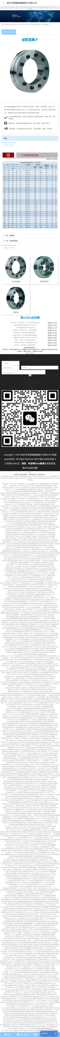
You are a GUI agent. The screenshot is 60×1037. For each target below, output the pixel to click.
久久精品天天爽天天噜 (36, 749)
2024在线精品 (16, 822)
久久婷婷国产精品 (49, 955)
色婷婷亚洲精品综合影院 (10, 1021)
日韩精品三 (49, 675)
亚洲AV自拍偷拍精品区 (27, 978)
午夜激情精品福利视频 (51, 953)
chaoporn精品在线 (27, 542)
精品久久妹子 (50, 504)
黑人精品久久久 (9, 811)
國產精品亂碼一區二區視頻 (32, 923)
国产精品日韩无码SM (45, 689)
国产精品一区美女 (26, 822)
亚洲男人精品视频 (23, 1021)
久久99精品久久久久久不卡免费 (45, 598)
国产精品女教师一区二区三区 (32, 534)
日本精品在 (15, 742)
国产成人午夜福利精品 (12, 630)
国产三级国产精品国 (49, 712)
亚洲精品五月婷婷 (52, 725)
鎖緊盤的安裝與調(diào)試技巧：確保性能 (25, 337)
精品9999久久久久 (32, 871)
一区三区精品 (55, 850)
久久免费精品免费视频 (30, 963)
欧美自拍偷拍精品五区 (19, 946)
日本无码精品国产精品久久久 (17, 579)
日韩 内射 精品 (42, 733)
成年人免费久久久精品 (9, 869)
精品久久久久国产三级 (22, 697)
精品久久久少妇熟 (49, 572)
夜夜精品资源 (22, 585)
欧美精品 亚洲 (34, 695)
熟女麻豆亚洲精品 (29, 663)
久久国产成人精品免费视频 (19, 817)
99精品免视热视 (19, 667)
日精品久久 (33, 484)
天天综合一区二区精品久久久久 (22, 611)
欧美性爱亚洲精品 (53, 944)
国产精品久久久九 (24, 880)
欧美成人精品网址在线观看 (20, 774)
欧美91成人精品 (22, 779)
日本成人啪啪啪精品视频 (20, 901)
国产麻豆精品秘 (17, 950)
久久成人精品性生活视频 (48, 811)
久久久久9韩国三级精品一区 (49, 965)
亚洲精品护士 (48, 1010)
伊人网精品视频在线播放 (47, 935)
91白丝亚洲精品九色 (35, 517)
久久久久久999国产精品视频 (12, 648)
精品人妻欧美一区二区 (28, 631)
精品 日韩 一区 (42, 500)
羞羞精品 (3, 613)
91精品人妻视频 (21, 871)
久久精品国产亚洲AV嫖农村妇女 (13, 534)
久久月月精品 (33, 502)
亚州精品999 (12, 856)
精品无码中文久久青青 (52, 703)
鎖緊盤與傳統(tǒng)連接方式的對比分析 (25, 325)
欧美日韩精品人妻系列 (50, 922)
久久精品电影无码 (7, 757)
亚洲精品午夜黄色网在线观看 (8, 832)
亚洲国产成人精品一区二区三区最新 (13, 663)
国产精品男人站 (43, 864)
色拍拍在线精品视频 (42, 699)
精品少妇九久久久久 (25, 912)
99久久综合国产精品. (29, 961)
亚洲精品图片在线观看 (14, 587)
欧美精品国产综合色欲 (6, 695)
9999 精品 (55, 910)
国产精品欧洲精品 (45, 506)
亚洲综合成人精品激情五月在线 (41, 772)
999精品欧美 (54, 985)
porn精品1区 (28, 998)
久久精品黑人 (45, 989)
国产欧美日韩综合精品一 (49, 517)
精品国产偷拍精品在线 (31, 792)
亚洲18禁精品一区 (28, 676)
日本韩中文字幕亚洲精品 (10, 759)
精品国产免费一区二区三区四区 (46, 688)
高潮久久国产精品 (54, 951)
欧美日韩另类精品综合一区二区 (16, 613)
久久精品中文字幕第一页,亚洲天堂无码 (11, 864)
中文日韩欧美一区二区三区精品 (15, 719)
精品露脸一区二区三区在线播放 (9, 543)
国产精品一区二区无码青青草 (34, 659)
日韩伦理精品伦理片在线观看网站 (15, 572)
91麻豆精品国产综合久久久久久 (39, 757)
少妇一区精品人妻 (50, 914)
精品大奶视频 (21, 813)
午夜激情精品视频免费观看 (36, 1023)
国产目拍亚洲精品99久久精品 (37, 800)
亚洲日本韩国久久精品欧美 (46, 991)
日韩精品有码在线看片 (8, 633)
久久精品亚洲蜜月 (21, 873)
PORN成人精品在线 (6, 774)
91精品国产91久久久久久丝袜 (28, 1006)
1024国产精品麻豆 (52, 978)
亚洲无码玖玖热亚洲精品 (8, 944)
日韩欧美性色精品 (46, 747)
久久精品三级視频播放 (23, 953)
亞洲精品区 (41, 746)
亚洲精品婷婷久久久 (48, 927)
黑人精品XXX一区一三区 (39, 498)
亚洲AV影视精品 (10, 1004)
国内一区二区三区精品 (7, 980)
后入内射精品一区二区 (19, 731)
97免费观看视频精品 (50, 508)
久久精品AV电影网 (32, 991)
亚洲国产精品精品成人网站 (48, 485)
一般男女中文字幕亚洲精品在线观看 (11, 916)
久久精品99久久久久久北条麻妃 (45, 905)
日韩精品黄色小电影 (20, 908)
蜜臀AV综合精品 (52, 929)
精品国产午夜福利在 (21, 875)
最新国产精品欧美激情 (8, 770)
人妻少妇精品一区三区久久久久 (15, 967)
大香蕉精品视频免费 (39, 890)
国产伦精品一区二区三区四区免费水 (31, 839)
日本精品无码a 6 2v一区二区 (50, 982)
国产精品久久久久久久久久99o (26, 652)
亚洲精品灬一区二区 (31, 746)
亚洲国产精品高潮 (7, 560)
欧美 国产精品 (21, 603)
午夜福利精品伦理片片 (11, 882)
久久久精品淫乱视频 (49, 880)
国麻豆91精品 (37, 998)
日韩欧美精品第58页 (25, 772)
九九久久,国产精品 (6, 611)
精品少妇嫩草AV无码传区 (32, 581)
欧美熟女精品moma (28, 1019)
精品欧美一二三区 (11, 852)
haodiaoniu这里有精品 (24, 510)
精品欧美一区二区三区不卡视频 (45, 796)
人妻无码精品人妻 (38, 781)
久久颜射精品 (23, 712)
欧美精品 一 (24, 523)
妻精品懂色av (6, 551)
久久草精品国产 (10, 892)
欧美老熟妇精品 (54, 989)
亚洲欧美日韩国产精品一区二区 (35, 914)
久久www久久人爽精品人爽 (37, 527)
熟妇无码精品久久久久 (27, 764)
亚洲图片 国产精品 (24, 805)
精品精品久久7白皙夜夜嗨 (8, 996)
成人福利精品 (19, 620)
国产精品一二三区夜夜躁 (52, 834)
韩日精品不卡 (19, 849)
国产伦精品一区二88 (43, 794)
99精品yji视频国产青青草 (25, 618)
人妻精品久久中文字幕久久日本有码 (20, 498)
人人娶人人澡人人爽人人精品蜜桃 (49, 1002)
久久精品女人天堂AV (40, 740)
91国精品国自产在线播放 (38, 714)
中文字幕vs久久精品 (53, 867)
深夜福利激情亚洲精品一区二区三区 (13, 888)
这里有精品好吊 (35, 805)
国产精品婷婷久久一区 (10, 585)
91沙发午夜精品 (43, 946)
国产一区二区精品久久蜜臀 (33, 719)
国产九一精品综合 (12, 491)
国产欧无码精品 (36, 489)
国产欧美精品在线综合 (31, 813)
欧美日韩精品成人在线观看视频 (50, 832)
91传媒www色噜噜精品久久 (32, 616)
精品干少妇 (37, 809)
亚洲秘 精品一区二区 (47, 779)
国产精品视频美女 (37, 957)
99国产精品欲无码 (22, 1023)
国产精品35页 (56, 695)
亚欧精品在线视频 (54, 907)
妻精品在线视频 (40, 723)
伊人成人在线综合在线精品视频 (48, 519)
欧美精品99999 (6, 727)
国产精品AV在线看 (50, 933)
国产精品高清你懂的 (25, 742)
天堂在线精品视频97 (46, 858)
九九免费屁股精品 (51, 1026)
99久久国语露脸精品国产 (49, 938)
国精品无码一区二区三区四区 (16, 689)
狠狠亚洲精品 (42, 901)
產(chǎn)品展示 (23, 24)
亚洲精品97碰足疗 (16, 931)
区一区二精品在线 (21, 646)
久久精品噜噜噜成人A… (31, 592)
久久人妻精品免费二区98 (26, 487)
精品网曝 (52, 895)
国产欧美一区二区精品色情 (47, 529)
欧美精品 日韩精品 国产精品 (47, 650)
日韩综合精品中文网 (44, 613)
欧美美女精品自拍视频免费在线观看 (41, 590)
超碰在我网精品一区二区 (20, 665)
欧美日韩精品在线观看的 (11, 781)
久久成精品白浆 (4, 498)
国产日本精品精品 (54, 699)
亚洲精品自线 (19, 545)
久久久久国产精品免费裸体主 (25, 628)
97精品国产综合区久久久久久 (9, 776)
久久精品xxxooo (7, 1013)
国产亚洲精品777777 (13, 1006)
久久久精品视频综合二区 (21, 527)
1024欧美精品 (55, 506)
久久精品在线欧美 (54, 961)
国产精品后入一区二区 (8, 512)
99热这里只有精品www (48, 534)
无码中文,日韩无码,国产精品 (50, 665)
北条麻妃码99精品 (38, 639)
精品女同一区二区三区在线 (15, 837)
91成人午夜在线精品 (53, 800)
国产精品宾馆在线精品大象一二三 (14, 841)
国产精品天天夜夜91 (34, 779)
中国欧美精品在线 (40, 940)
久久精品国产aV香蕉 (24, 714)
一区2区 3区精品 (37, 570)
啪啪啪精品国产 (20, 794)
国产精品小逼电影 (27, 727)
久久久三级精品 (23, 993)
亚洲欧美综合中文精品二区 (8, 659)
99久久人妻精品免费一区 (35, 787)
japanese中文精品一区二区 (10, 487)
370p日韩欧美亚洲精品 (49, 648)
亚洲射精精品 (19, 1017)
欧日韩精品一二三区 (45, 695)
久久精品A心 (46, 886)
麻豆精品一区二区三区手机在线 (36, 646)
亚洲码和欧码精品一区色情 (30, 615)
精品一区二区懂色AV (53, 682)
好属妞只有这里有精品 (18, 914)
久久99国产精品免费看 (48, 489)
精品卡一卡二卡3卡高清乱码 (45, 630)
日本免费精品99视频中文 (22, 512)
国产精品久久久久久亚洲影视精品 (14, 729)
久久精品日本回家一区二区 (52, 1025)
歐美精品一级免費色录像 (38, 776)
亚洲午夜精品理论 (38, 543)
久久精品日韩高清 (28, 893)
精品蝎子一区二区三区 (31, 967)
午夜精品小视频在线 (30, 553)
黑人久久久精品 (25, 785)
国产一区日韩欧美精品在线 (21, 757)
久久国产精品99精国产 (12, 721)
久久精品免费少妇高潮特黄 (35, 508)
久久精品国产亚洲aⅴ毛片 (32, 538)
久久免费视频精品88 (46, 706)
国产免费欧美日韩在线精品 (23, 798)
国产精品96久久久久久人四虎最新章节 (11, 961)
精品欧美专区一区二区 (7, 506)
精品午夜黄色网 (21, 659)
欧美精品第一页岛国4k (50, 770)
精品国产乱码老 (49, 892)
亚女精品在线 (37, 530)
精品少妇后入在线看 (35, 669)
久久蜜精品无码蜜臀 (23, 759)
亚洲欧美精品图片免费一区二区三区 (15, 991)
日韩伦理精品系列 (51, 1021)
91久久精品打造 (20, 892)
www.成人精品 (39, 736)
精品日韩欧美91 (7, 1011)
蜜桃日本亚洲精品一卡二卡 (48, 875)
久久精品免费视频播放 (11, 618)
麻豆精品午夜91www (11, 920)
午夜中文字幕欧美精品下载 (28, 514)
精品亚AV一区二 (10, 678)
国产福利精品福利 (21, 718)
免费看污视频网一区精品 (41, 1008)
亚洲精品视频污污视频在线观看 (37, 867)
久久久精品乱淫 (6, 1000)
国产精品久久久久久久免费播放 (25, 723)
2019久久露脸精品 (7, 753)
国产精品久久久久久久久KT (46, 792)
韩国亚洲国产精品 (40, 1019)
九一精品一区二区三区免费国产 (35, 703)
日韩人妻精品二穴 (52, 817)
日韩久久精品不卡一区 (9, 697)
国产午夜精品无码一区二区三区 (12, 1019)
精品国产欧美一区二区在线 (48, 860)
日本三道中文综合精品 (22, 493)
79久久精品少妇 (22, 744)
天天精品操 (22, 882)
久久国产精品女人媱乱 (46, 704)
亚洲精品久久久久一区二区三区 (32, 931)
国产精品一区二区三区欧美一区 (28, 937)
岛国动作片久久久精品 (11, 937)
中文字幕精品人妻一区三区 (35, 624)
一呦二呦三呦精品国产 (32, 689)
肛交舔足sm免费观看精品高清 (49, 923)
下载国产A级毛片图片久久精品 (10, 912)
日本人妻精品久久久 (46, 802)
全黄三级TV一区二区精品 (22, 980)
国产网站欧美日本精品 (25, 951)
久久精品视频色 (54, 854)
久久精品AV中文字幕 (30, 918)
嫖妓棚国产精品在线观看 (50, 673)
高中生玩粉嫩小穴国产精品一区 (26, 699)
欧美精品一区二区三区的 (7, 671)
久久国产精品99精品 (10, 871)
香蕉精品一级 (44, 697)
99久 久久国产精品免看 (53, 776)
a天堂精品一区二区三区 (9, 484)
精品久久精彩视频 (34, 935)
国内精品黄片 (55, 731)
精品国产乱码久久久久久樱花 (9, 738)
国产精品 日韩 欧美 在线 (29, 540)
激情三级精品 (36, 485)
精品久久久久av (34, 697)
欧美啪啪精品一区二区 (9, 542)
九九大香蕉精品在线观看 (14, 596)
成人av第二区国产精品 (33, 854)
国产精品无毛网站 (7, 985)
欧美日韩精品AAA (38, 558)
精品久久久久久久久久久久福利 (45, 873)
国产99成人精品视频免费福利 (36, 675)
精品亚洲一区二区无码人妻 (11, 515)
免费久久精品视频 (14, 890)
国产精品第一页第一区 (32, 802)
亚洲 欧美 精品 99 (6, 901)
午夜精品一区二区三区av (50, 684)
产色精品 (19, 542)
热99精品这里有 (34, 942)
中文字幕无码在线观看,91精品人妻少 (48, 963)
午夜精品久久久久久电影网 (29, 575)
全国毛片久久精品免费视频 (20, 682)
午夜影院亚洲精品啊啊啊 (16, 824)
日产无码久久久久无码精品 (10, 1030)
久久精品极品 (49, 791)
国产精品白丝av (52, 542)
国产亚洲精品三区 (7, 946)
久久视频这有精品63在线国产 (23, 570)
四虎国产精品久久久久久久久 (34, 1025)
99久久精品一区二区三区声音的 (36, 817)
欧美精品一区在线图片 (50, 1013)
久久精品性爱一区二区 (22, 484)
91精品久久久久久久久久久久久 (12, 716)
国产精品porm (51, 983)
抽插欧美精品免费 (32, 946)
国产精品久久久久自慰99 (12, 935)
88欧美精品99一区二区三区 (35, 532)
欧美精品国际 (55, 890)
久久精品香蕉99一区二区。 (46, 680)
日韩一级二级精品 (52, 540)
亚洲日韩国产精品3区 (40, 487)
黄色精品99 (9, 796)
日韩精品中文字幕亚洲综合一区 (26, 905)
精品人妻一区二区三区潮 (35, 1004)
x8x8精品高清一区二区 (51, 950)
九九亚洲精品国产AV (10, 650)
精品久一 (33, 512)
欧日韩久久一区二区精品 (10, 555)
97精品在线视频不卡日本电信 (30, 704)
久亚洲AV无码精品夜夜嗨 (26, 862)
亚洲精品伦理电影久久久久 (31, 626)
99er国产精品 (17, 560)
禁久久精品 (50, 847)
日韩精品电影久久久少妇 (11, 639)
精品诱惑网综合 (11, 877)
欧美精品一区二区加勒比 (26, 809)
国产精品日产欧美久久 (32, 585)
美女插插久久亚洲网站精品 (24, 819)
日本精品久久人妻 (41, 514)
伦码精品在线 (18, 734)
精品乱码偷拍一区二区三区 (22, 695)
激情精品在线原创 (8, 908)
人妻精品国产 (55, 772)
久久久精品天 (21, 996)
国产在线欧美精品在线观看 (52, 543)
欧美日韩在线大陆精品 (8, 910)
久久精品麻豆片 (34, 536)
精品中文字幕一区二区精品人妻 (15, 566)
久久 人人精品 (9, 667)
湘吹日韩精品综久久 (35, 938)
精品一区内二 (31, 873)
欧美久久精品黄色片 (6, 583)
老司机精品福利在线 (38, 693)
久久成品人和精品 (6, 903)
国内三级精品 (49, 523)
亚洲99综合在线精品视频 (47, 536)
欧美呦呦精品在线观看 (24, 489)
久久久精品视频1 (35, 515)
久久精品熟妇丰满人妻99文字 (48, 605)
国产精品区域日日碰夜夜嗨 (21, 766)
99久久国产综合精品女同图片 (47, 789)
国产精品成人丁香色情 (33, 832)
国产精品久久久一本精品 (40, 618)
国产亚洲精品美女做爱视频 (12, 521)
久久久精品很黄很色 (52, 901)
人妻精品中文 (39, 663)
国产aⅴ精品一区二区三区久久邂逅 (17, 675)
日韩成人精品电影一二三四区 (48, 942)
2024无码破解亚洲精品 (39, 635)
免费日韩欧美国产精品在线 (10, 862)
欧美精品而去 (30, 886)
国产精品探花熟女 (21, 789)
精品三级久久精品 (9, 557)
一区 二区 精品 (26, 747)
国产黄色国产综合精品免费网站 (45, 652)
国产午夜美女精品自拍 (53, 498)
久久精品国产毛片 (44, 985)
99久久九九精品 (53, 916)
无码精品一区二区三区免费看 (48, 551)
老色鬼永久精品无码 (31, 733)
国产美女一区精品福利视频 (13, 631)
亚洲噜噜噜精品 (53, 697)
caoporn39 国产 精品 (19, 658)
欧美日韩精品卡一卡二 (13, 791)
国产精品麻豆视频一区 (9, 723)
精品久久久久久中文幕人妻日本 (45, 547)
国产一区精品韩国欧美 (10, 777)
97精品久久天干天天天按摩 (9, 656)
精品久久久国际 (23, 568)
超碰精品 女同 (54, 658)
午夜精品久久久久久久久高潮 (14, 987)
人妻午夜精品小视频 (50, 976)
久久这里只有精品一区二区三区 (51, 774)
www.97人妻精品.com (38, 834)
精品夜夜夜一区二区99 (14, 747)
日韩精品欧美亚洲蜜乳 (44, 579)
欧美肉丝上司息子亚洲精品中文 (25, 770)
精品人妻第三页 (30, 1030)
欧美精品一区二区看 (26, 762)
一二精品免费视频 (52, 633)
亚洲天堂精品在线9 (42, 944)
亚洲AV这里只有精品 (42, 961)
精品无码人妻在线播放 (39, 725)
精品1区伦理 (11, 545)
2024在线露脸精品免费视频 (28, 630)
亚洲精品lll (45, 839)
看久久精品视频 (16, 727)
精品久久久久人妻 (27, 1008)
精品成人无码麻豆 (51, 549)
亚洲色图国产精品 (50, 521)
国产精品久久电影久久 (19, 622)
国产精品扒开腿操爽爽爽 (51, 624)
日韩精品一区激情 (41, 682)
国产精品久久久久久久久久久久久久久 (35, 777)
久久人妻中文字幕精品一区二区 (45, 601)
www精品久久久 (46, 836)
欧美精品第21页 (53, 946)
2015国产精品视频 (23, 948)
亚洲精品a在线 (36, 822)
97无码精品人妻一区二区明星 (9, 951)
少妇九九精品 (53, 757)
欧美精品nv (3, 963)
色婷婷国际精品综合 (22, 1004)
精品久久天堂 (6, 725)
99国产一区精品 (54, 794)
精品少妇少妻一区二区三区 (38, 759)
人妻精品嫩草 (54, 512)
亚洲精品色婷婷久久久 (26, 639)
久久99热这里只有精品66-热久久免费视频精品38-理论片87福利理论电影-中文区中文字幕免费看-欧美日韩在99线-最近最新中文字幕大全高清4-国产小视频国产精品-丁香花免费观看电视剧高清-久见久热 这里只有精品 (30, 8)
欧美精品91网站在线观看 (25, 920)
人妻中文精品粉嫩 (39, 710)
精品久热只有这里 (48, 762)
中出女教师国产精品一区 (13, 669)
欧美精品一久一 (19, 974)
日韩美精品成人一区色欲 (11, 805)
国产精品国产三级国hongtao (24, 1026)
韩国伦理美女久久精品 (35, 959)
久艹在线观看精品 (24, 830)
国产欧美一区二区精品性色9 (40, 510)
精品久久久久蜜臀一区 (21, 506)
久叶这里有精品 (7, 995)
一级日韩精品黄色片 (28, 661)
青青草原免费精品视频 (31, 600)
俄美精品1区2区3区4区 (12, 828)
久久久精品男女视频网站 (9, 744)
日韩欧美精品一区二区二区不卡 (10, 764)
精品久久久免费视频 (49, 787)
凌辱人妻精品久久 (47, 843)
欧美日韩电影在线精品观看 (36, 523)
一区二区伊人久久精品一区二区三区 (14, 826)
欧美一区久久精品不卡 (8, 646)
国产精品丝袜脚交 (21, 867)
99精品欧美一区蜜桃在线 (9, 929)
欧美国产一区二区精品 (23, 869)
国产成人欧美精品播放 (52, 980)
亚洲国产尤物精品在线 (34, 665)
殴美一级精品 (43, 813)
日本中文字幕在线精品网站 (14, 708)
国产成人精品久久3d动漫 (27, 828)
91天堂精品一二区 (7, 658)
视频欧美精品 (7, 517)
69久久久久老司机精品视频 (45, 884)
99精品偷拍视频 (54, 815)
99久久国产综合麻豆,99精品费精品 (46, 734)
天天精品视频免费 (50, 845)
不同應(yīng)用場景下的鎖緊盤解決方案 (25, 342)
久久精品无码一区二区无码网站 (39, 493)
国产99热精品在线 (49, 897)
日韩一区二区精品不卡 (12, 830)
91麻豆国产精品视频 (54, 553)
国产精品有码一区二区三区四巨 (9, 815)
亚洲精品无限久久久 (24, 776)
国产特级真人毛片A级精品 (46, 592)
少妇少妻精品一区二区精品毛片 (14, 792)
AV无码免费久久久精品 (46, 562)
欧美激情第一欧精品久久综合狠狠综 (30, 965)
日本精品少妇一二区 (6, 982)
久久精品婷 (19, 910)
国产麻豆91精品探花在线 (33, 603)
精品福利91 (7, 914)
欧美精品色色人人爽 (30, 925)
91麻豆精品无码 (39, 676)
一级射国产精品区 (19, 783)
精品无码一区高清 (43, 903)
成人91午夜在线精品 (33, 562)
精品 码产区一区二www (11, 993)
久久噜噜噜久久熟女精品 (38, 869)
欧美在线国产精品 (38, 727)
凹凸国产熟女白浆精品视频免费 (33, 849)
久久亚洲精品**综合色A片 (28, 983)
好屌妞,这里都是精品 (24, 555)
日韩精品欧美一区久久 (36, 588)
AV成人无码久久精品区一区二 (46, 645)
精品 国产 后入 (15, 485)
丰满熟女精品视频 (10, 873)
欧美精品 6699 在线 (25, 957)
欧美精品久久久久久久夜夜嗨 (14, 504)
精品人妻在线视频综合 (30, 688)
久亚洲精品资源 (50, 710)
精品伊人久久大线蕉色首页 (26, 656)
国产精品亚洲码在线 (30, 841)
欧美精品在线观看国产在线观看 (13, 895)
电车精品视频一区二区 (36, 671)
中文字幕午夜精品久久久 (12, 594)
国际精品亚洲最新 (22, 856)
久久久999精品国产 (51, 718)
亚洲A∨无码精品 (22, 787)
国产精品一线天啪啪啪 (20, 624)
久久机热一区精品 (19, 746)
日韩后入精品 (17, 985)
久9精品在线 (55, 836)
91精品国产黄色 (43, 916)
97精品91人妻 (31, 944)
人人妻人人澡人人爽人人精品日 (40, 807)
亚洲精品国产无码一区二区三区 (43, 596)
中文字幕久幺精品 (27, 560)
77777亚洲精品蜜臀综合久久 (29, 573)
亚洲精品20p (6, 817)
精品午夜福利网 (22, 491)
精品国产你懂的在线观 (40, 542)
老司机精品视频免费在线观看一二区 (43, 594)
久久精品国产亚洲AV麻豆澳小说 (13, 688)
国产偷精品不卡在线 (23, 989)
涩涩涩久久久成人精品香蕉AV (20, 942)
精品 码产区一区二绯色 (25, 686)
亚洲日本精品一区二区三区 (50, 764)
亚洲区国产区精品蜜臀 (29, 620)
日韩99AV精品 (55, 613)
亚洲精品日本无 (54, 701)
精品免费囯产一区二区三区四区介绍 (33, 987)
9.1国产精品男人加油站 (22, 671)
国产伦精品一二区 (38, 560)
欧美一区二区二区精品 (10, 603)
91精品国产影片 (8, 976)
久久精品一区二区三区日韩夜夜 (48, 768)
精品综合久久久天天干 (10, 933)
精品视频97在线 (41, 983)
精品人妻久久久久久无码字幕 (34, 572)
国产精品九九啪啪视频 (41, 907)
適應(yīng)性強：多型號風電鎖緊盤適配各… (25, 335)
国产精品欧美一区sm (10, 787)
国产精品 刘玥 (45, 854)
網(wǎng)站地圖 (30, 468)
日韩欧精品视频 (33, 525)
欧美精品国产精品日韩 (48, 557)
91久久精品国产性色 (40, 978)
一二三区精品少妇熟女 (11, 880)
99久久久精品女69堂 (47, 491)
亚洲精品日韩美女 (7, 766)
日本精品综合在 (6, 822)
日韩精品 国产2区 (54, 1008)
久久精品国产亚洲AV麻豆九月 (10, 514)
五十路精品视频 (22, 562)
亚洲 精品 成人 (23, 815)
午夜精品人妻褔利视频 (12, 530)
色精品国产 (40, 1010)
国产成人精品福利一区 (34, 691)
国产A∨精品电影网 (37, 995)
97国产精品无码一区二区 (51, 749)
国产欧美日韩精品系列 (24, 897)
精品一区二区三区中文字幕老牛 (16, 577)
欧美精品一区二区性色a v (31, 495)
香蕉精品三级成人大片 (8, 495)
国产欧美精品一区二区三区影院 (35, 892)
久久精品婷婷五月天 (25, 738)
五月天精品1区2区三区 (26, 530)
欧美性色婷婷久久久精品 (45, 1006)
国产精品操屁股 (4, 1025)
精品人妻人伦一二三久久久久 (32, 837)
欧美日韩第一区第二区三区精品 (22, 834)
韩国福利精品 (36, 708)
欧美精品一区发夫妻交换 (30, 910)
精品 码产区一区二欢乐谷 (35, 684)
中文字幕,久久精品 (49, 558)
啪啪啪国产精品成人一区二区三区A (44, 920)
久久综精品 (35, 916)
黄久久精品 (4, 800)
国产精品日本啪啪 (11, 652)
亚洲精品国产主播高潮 (11, 568)
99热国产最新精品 (52, 804)
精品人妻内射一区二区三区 (21, 955)
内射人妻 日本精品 (38, 686)
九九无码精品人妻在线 (9, 1023)
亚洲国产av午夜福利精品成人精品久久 (39, 856)
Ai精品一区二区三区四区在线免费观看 (16, 970)
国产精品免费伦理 (21, 557)
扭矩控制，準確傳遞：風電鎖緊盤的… (25, 345)
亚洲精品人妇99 (39, 828)
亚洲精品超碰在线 (18, 553)
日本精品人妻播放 (47, 545)
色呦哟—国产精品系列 (47, 879)
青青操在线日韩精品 (39, 1026)
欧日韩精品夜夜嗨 (29, 907)
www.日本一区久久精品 (37, 785)
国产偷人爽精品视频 (41, 847)
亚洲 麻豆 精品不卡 (47, 719)
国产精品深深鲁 (28, 545)
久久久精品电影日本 (20, 854)
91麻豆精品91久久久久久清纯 (34, 783)
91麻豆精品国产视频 (50, 755)
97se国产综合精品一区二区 (28, 804)
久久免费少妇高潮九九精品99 (8, 693)
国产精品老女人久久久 (42, 658)
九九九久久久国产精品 (37, 555)
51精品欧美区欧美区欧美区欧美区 (13, 925)
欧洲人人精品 (25, 669)
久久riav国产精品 (54, 839)
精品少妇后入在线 (23, 502)
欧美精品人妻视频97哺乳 (47, 643)
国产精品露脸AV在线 (52, 753)
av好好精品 (34, 1017)
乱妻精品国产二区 (41, 633)
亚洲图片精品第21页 (6, 553)
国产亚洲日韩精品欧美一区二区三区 (29, 1000)
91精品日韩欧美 (32, 901)
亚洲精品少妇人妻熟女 (49, 957)
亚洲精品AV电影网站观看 (52, 693)
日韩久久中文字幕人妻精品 (47, 1015)
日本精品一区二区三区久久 (22, 497)
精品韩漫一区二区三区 (11, 489)
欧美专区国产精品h (9, 1026)
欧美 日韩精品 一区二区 (12, 740)
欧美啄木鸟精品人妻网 (49, 570)
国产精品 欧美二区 (25, 485)
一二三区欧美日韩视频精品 (40, 951)
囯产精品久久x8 (37, 762)
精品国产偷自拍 (30, 796)
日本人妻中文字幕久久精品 (49, 822)
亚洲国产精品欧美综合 (43, 512)
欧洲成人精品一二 (6, 665)
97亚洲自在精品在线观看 (51, 912)
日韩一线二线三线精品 (9, 733)
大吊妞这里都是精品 (36, 880)
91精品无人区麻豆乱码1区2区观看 (15, 581)
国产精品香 (38, 628)
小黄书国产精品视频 (51, 798)
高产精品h (42, 600)
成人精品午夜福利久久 (33, 858)
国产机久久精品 (9, 497)
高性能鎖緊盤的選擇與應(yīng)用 (25, 327)
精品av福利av (34, 948)
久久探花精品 (53, 1030)
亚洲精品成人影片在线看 (12, 710)
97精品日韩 (30, 654)
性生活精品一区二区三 (12, 847)
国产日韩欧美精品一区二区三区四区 (24, 607)
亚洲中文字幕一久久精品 (8, 794)
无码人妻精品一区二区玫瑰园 (29, 564)
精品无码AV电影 (19, 600)
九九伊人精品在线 (44, 701)
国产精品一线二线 (21, 609)
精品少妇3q (19, 678)
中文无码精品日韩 (9, 570)
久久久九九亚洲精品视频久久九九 (39, 583)
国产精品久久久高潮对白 (41, 862)
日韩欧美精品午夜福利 (8, 718)
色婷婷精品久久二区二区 (36, 568)
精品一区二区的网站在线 (8, 703)
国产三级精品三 (8, 558)
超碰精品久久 (6, 684)
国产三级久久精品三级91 (13, 573)
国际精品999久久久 (10, 609)
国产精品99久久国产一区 (32, 888)
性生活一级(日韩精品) (48, 497)
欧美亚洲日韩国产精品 (52, 742)
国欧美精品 (25, 525)
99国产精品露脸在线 (51, 766)
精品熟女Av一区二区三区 (50, 959)
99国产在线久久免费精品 (48, 805)
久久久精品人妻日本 (38, 912)
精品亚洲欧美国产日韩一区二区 (11, 605)
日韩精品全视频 (24, 721)
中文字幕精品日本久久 (50, 727)
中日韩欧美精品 (21, 650)
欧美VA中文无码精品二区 (32, 551)
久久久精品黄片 (53, 611)
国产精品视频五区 (31, 794)
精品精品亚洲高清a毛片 (13, 762)
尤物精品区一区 (5, 850)
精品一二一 (7, 485)
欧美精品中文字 (30, 658)
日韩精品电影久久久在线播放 (34, 976)
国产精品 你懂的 (49, 852)
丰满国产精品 (27, 916)
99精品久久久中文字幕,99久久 (12, 588)
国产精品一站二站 (53, 514)
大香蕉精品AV (39, 770)
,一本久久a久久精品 (9, 798)
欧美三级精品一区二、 (35, 761)
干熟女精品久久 (52, 585)
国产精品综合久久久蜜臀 (11, 809)
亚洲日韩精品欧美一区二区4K (43, 893)
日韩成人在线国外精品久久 (13, 680)
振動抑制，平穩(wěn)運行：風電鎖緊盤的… (25, 330)
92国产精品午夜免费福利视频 (13, 1015)
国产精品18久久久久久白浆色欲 (15, 865)
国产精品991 (18, 601)
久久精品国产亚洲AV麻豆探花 (10, 978)
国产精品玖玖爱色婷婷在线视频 (13, 860)
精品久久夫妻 (49, 877)
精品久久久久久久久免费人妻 (30, 706)
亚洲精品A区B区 (21, 703)
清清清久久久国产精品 (11, 643)
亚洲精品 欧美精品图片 (22, 899)
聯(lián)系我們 (30, 353)
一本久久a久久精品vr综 (13, 523)
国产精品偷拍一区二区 (50, 744)
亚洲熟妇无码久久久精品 (37, 980)
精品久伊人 (43, 585)
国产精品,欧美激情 (9, 1017)
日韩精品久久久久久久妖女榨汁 (32, 843)
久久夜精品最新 (53, 484)
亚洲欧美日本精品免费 (31, 996)
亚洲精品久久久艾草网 (45, 587)
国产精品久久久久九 (51, 1023)
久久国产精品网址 (24, 749)
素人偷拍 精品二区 (9, 549)
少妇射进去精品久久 (44, 850)
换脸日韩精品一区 (30, 865)
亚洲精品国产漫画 (52, 635)
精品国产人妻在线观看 (25, 781)
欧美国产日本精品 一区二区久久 (15, 538)
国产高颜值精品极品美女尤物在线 (10, 839)
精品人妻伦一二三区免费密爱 (8, 510)
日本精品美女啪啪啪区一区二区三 (18, 800)
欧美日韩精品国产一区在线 (35, 744)
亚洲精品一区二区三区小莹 (30, 587)
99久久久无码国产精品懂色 (12, 785)
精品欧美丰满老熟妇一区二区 (18, 684)
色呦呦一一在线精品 (48, 669)
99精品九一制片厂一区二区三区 (16, 641)
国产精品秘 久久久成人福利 (30, 680)
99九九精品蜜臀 (22, 508)
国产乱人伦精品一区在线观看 (28, 645)
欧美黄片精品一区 (33, 506)
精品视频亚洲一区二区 (42, 1030)
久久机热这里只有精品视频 (12, 529)
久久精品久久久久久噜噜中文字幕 (49, 996)
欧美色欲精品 (32, 1010)
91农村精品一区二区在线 (49, 761)
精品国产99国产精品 (27, 594)
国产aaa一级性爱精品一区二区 (36, 908)
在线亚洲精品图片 (28, 596)
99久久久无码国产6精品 (32, 974)
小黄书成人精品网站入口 (48, 809)
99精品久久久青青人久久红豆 (11, 519)
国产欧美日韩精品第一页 (19, 637)
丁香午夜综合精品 (31, 579)
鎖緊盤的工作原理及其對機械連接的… (25, 332)
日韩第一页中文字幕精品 (47, 678)
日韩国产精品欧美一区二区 (35, 637)
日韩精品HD (53, 807)
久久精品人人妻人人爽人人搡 (14, 592)
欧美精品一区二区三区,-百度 (47, 948)
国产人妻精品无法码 (50, 781)
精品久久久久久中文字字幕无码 (34, 667)
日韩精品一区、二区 (50, 588)
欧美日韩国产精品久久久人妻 (9, 772)
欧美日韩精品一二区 (29, 598)
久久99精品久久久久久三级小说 (35, 826)
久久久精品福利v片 (51, 714)
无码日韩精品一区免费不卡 (17, 886)
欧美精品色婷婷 (7, 637)
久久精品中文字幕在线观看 (18, 1025)
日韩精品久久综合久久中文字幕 (49, 974)
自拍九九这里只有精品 (29, 734)
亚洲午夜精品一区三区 (47, 708)
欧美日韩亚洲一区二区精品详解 (13, 676)
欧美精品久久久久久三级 (37, 766)
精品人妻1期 (26, 588)
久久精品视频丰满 (49, 568)
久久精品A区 (38, 764)
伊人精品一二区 (30, 940)
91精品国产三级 (51, 993)
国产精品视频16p (41, 804)
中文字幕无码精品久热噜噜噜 (37, 993)
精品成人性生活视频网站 (15, 893)
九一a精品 (56, 1010)
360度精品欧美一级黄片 (15, 706)
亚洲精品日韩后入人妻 (6, 746)
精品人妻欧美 (54, 849)
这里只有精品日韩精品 (50, 560)
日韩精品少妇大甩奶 (19, 796)
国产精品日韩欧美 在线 (25, 693)
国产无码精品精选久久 (24, 807)
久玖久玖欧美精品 (31, 882)
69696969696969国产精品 (21, 1011)
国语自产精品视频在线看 (8, 493)
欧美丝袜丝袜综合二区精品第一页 (30, 879)
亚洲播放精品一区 (33, 789)
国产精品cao (15, 1000)
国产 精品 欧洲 (52, 972)
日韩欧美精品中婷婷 (34, 491)
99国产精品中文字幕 (11, 536)
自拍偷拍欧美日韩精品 (19, 1013)
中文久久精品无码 (49, 1004)
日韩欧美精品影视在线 (28, 547)
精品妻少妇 (22, 1030)
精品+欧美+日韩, (47, 691)
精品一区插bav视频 (7, 624)
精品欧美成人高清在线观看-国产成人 (21, 725)
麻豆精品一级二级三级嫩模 (48, 626)
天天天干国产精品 (7, 923)
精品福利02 (52, 618)
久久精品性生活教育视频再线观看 (36, 622)
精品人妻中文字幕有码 (26, 740)
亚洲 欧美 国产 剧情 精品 (46, 615)
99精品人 (48, 890)
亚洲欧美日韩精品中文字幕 (31, 751)
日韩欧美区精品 (21, 852)
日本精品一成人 (18, 751)
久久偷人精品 (50, 830)
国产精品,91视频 (23, 959)
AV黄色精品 (50, 721)
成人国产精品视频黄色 (53, 940)
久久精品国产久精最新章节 (49, 515)
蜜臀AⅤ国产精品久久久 (48, 581)
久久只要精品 (53, 862)
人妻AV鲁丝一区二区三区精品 (48, 751)
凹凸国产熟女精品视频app (19, 836)
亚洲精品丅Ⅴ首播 (13, 686)
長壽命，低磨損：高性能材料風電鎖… (25, 340)
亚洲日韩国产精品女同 (8, 974)
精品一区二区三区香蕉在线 (47, 525)
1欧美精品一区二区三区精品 (22, 811)
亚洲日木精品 (38, 545)
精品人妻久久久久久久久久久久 (30, 605)
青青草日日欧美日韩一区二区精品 (17, 691)
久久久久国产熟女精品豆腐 (31, 678)
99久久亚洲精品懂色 (35, 774)
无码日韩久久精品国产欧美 (37, 1021)
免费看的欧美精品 (8, 734)
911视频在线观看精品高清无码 (17, 802)
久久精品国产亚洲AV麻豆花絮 (47, 729)
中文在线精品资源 (6, 836)
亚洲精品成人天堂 (6, 622)
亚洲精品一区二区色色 (38, 845)
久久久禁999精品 (30, 566)
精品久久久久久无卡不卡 (35, 712)
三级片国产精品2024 (50, 995)
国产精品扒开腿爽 (49, 736)
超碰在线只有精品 (7, 751)
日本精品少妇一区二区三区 (12, 845)
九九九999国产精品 (5, 682)
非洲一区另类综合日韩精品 (47, 970)
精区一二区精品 (33, 815)
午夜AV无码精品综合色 (18, 940)
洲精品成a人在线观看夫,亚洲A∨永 (14, 755)
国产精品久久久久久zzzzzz (9, 989)
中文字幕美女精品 (50, 639)
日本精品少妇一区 (51, 869)
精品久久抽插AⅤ (52, 777)
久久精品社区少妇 (51, 716)
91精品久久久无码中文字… (23, 549)
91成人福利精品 (40, 877)
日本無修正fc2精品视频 (46, 564)
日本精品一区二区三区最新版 (49, 1000)
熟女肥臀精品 (46, 731)
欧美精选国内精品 (12, 884)
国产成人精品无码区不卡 (10, 938)
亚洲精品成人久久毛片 (44, 910)
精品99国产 (27, 1017)
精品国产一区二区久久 (28, 601)
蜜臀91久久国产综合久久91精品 (13, 918)
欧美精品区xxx (47, 1028)
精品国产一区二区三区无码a (36, 609)
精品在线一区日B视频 (11, 897)
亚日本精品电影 (41, 620)
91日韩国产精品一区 (52, 622)
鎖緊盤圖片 (46, 24)
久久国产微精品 (49, 987)
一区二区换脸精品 (11, 562)
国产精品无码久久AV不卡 (14, 704)
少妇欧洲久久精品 (49, 968)
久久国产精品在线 (18, 923)
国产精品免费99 (25, 521)
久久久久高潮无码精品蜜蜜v (40, 611)
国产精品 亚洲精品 (33, 970)
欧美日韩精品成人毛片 (7, 899)
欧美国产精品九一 (53, 738)
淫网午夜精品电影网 (14, 590)
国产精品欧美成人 (49, 532)
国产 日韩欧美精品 (26, 922)
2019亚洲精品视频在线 (22, 972)
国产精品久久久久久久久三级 (10, 635)
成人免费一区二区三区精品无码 (46, 918)
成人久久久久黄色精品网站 (13, 525)
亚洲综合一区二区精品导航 (44, 577)
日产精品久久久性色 (7, 731)
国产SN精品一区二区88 (14, 564)
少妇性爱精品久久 (27, 716)
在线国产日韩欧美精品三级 (30, 1015)
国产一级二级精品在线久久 (11, 500)
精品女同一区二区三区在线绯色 (23, 558)
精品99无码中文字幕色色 (8, 867)
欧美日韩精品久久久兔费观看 (10, 965)
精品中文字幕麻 (25, 590)
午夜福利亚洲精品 (50, 826)
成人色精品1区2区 (16, 850)
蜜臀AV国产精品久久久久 (38, 830)
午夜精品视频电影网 (20, 976)
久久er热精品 (23, 532)
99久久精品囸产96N (53, 620)
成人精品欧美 (7, 942)
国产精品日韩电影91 (7, 527)
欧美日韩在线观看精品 (12, 879)
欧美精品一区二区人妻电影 (34, 982)
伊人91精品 (32, 682)
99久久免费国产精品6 (8, 673)
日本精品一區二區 (7, 950)
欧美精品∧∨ (48, 686)
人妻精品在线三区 (50, 925)
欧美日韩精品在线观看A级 (51, 671)
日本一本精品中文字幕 (20, 654)
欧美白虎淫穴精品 (8, 607)
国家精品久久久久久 (51, 723)
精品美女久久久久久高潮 (31, 864)
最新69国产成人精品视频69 (20, 517)
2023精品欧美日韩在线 (46, 641)
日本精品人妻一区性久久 (9, 807)
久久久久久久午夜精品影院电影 (27, 884)
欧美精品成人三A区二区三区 (48, 888)
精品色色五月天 (53, 903)
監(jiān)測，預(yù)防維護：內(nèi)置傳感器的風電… (25, 322)
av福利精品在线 (41, 540)
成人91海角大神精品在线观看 (50, 998)
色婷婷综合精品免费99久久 (31, 860)
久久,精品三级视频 (23, 536)
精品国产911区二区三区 (9, 953)
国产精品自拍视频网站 (37, 953)
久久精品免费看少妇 (11, 905)
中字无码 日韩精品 (17, 907)
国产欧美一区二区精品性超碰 (28, 500)
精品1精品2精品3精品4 (38, 742)
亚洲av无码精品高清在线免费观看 (28, 701)
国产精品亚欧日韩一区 (17, 551)
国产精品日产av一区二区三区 (47, 1017)
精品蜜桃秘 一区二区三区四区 (9, 701)
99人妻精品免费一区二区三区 (46, 937)
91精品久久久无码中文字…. (30, 768)
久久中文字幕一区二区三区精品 (13, 626)
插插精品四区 (4, 1002)
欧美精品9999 (9, 601)
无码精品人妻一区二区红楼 (52, 659)
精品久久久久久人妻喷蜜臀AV (46, 575)
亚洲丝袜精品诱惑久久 (11, 532)
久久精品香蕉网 (26, 708)
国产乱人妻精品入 (50, 676)
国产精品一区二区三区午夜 (41, 819)
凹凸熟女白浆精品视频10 (52, 746)
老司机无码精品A (38, 922)
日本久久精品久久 (25, 845)
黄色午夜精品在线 (8, 783)
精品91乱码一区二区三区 (26, 736)
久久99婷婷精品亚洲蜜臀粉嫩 (47, 871)
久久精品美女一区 (47, 837)
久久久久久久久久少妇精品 (46, 573)
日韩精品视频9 (22, 832)
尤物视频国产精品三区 (12, 736)
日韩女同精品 (50, 740)
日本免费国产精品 (52, 607)
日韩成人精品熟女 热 (14, 1028)
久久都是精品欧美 (42, 484)
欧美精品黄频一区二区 (9, 819)
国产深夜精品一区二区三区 (37, 753)
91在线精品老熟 (5, 998)
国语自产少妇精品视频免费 (10, 821)
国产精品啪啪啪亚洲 (41, 654)
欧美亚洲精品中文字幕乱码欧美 (46, 841)
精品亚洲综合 (54, 821)
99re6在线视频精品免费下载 (37, 899)
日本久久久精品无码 (33, 650)
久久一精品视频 (44, 895)
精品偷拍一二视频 (40, 607)
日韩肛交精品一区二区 (15, 1002)
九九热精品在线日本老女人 (31, 895)
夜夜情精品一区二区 (48, 530)
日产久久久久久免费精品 (34, 557)
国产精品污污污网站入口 (22, 673)
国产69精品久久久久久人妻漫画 (45, 631)
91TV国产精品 (36, 811)
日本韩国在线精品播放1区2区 (44, 566)
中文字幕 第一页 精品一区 (10, 959)
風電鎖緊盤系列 (35, 24)
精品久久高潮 (53, 819)
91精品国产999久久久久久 (50, 628)
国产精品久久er (52, 733)
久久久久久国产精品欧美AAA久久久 (11, 1008)
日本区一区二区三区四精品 (13, 547)
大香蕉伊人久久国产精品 (34, 731)
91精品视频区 (21, 733)
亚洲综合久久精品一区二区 (21, 753)
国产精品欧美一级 (9, 875)
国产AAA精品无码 (51, 908)
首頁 (15, 24)
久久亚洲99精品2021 (38, 798)
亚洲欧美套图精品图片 (7, 854)
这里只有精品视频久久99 (12, 645)
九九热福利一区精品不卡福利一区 (25, 633)
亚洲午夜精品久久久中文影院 (35, 852)
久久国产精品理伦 (49, 667)
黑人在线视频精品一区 (51, 555)
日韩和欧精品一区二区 (11, 712)
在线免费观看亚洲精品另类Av (14, 616)
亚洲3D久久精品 (36, 747)
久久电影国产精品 (35, 989)
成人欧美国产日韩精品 (31, 729)
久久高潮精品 (28, 755)
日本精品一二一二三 (9, 972)
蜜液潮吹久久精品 (32, 903)
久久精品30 (46, 849)
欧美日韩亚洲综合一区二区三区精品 (29, 643)
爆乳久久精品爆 (6, 931)
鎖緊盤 (11, 235)
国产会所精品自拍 (23, 938)
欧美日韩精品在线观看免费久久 (12, 540)
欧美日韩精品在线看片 (25, 543)
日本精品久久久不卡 (38, 897)
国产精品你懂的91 (42, 553)
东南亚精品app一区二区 (14, 661)
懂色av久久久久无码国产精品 (46, 882)
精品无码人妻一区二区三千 (34, 927)
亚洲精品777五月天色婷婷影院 (36, 718)
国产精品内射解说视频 (34, 836)
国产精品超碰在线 (12, 779)
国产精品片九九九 (38, 755)
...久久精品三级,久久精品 (37, 933)
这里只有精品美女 (54, 583)
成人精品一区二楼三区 (10, 508)
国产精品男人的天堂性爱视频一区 (31, 648)
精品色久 (20, 777)
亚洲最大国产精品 (44, 815)
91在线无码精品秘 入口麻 (46, 967)
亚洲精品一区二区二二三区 (31, 1002)
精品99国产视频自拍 (10, 789)
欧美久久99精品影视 (19, 982)
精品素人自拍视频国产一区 (14, 615)
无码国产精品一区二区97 (43, 824)
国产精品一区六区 (54, 510)
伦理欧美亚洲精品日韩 (40, 929)
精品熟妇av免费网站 (24, 821)
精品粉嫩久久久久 (52, 759)
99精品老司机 (41, 925)
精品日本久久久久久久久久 (15, 843)
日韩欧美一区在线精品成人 (15, 963)
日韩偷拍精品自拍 (54, 493)
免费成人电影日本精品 (11, 948)
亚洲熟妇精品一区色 (51, 600)
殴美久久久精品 (49, 828)
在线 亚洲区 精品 (52, 500)
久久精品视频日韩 (5, 940)
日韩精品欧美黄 (31, 577)
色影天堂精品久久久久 (38, 549)
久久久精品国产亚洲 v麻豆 (9, 1010)
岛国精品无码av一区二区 (27, 847)
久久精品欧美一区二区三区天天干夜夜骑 (32, 791)
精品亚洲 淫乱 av (22, 1010)
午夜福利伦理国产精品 (7, 620)
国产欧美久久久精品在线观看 (46, 502)
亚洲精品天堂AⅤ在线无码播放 (39, 972)
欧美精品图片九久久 (26, 635)
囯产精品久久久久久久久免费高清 (34, 968)
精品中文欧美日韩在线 (32, 641)
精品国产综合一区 (36, 497)
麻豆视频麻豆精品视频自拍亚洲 (22, 995)
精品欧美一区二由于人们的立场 (16, 858)
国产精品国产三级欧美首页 (35, 1013)
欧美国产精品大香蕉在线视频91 (49, 495)
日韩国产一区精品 (52, 487)
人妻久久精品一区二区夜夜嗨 (29, 519)
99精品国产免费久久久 (50, 637)
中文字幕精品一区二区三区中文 (14, 968)
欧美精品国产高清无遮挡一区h (14, 598)
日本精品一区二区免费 (36, 955)
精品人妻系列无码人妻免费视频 (44, 661)
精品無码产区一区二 (6, 834)
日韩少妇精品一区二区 (47, 538)
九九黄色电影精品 (24, 515)
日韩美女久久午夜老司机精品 (10, 804)
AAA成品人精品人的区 (47, 616)
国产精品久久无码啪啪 (52, 527)
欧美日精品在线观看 (26, 890)
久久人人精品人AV (5, 907)
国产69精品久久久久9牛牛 (11, 957)
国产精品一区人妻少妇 (17, 998)
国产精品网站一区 (54, 656)
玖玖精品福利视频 (41, 865)
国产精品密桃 (19, 495)
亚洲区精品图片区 (10, 813)
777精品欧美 (24, 935)
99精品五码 (50, 865)
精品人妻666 (38, 886)
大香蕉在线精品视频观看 (9, 628)
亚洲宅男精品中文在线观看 (39, 738)
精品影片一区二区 (6, 742)
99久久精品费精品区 (33, 875)
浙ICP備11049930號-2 (45, 459)
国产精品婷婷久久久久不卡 (12, 575)
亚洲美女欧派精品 (51, 1019)
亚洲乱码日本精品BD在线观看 (10, 749)
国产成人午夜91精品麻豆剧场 (29, 529)
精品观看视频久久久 (50, 1011)
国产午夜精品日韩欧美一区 (20, 761)
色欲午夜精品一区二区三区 (12, 983)
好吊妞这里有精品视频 (50, 783)
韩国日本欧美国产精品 (11, 502)
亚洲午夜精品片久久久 (50, 663)
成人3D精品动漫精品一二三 (30, 850)
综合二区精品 (9, 955)
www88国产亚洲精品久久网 (38, 721)
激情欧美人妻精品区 (31, 613)
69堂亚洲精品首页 (50, 785)
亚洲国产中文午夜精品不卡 (8, 699)
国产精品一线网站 (50, 609)
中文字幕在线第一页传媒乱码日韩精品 (34, 504)
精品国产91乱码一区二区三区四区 (15, 927)
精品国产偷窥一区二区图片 (25, 929)
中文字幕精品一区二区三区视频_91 (33, 950)
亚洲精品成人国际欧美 (37, 521)
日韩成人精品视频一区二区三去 (25, 877)
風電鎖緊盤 (13, 241)
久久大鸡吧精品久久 (8, 600)
